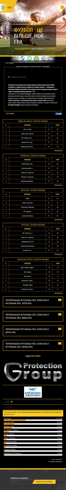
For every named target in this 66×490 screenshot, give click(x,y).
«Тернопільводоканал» (27, 246)
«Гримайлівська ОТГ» (27, 242)
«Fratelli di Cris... (27, 250)
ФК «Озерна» (27, 272)
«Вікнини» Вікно (28, 285)
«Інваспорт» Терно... (27, 281)
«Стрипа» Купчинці (27, 216)
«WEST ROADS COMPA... (27, 268)
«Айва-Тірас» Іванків (27, 134)
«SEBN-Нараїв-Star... (27, 164)
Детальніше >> (58, 150)
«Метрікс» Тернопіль (27, 177)
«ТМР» (27, 199)
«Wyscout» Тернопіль (27, 173)
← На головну (8, 63)
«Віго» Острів (27, 129)
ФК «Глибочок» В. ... (27, 138)
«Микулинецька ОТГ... (27, 147)
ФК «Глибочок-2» (27, 233)
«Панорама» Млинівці (27, 207)
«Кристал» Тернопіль (27, 237)
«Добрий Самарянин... (27, 181)
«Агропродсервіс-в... (27, 168)
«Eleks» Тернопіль (27, 203)
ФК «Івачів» (27, 276)
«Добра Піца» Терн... (27, 142)
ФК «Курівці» (27, 211)
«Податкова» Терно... (27, 289)
